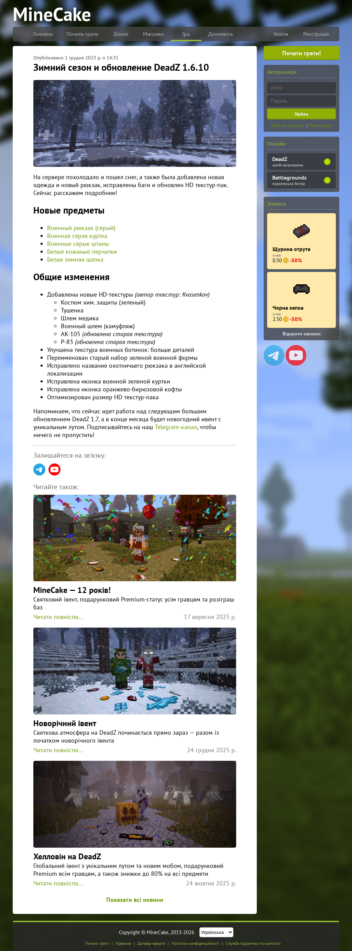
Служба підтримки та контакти (253, 943)
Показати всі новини (134, 900)
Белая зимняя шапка (75, 259)
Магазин (153, 34)
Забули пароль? (288, 125)
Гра (186, 34)
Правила (123, 943)
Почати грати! (301, 53)
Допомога (220, 34)
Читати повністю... (58, 617)
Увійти (280, 34)
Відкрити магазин (302, 334)
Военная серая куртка (77, 236)
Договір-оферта (151, 943)
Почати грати (82, 34)
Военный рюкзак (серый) (81, 228)
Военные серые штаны (78, 244)
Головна (43, 34)
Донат (120, 34)
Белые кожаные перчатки (82, 251)
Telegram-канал (176, 427)
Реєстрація (316, 34)
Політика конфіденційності (195, 943)
